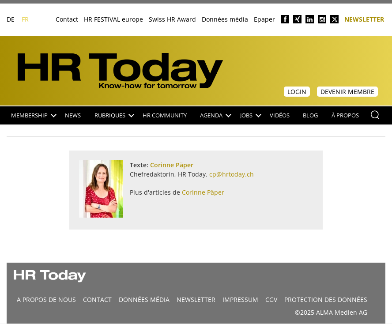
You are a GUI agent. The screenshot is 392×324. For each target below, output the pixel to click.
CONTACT (97, 299)
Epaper (264, 19)
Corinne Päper (171, 165)
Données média (225, 19)
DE (11, 19)
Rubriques (114, 115)
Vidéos (280, 115)
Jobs (250, 115)
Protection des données (325, 299)
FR (25, 19)
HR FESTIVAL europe (113, 19)
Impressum (240, 299)
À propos (345, 115)
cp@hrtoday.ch (231, 174)
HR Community (165, 115)
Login (296, 91)
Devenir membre (347, 91)
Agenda (215, 115)
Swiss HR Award (172, 19)
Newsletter (364, 19)
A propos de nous (46, 299)
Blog (310, 115)
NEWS (73, 115)
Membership (34, 115)
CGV (271, 299)
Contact (67, 19)
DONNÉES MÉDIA (144, 299)
